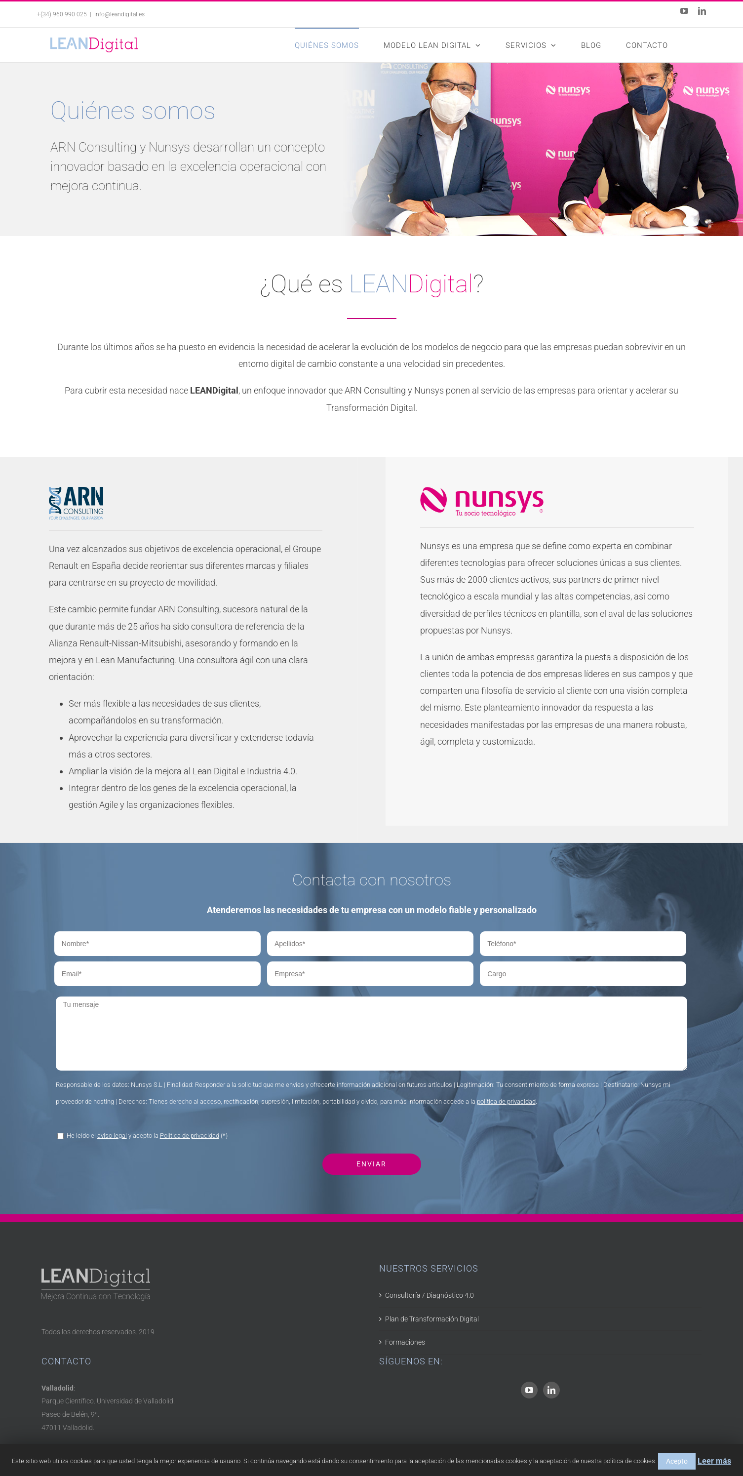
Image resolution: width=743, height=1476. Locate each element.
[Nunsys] (482, 495)
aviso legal (112, 1135)
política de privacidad (506, 1101)
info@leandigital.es (119, 14)
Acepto (677, 1461)
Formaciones (405, 1342)
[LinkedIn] (551, 1390)
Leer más (714, 1461)
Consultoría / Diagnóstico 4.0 (429, 1295)
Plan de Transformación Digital (432, 1319)
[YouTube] (529, 1390)
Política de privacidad (189, 1135)
